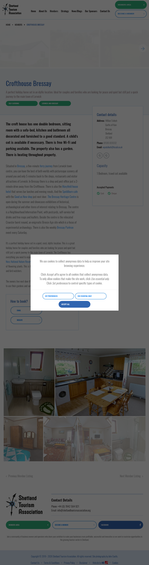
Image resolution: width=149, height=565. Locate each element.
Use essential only (85, 296)
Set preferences (51, 296)
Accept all (65, 304)
